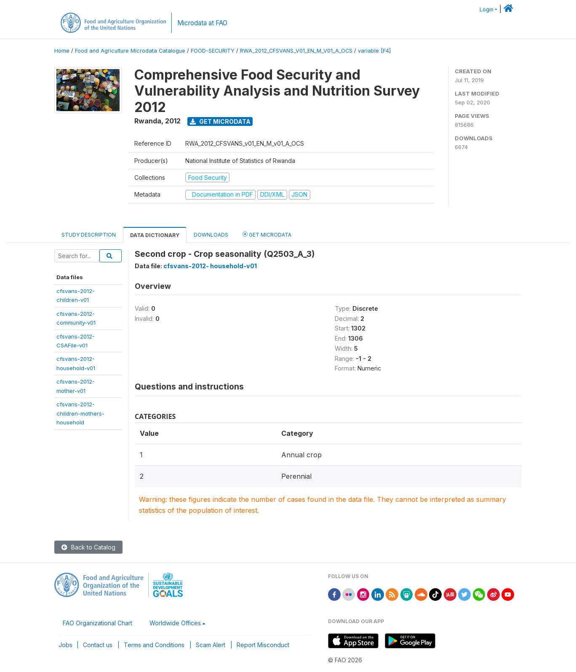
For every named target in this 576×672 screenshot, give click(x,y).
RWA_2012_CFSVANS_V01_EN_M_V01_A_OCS (296, 51)
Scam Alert (210, 644)
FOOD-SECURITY (213, 51)
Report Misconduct (263, 644)
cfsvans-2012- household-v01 (210, 265)
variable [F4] (374, 51)
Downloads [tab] (211, 235)
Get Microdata (220, 121)
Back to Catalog (88, 547)
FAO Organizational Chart (97, 623)
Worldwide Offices (175, 623)
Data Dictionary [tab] (154, 235)
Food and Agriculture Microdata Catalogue (130, 51)
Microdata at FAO (202, 23)
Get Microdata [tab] (267, 234)
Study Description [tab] (88, 235)
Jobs (65, 644)
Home (61, 51)
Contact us (97, 644)
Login (486, 9)
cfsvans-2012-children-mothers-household (80, 413)
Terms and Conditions (154, 644)
